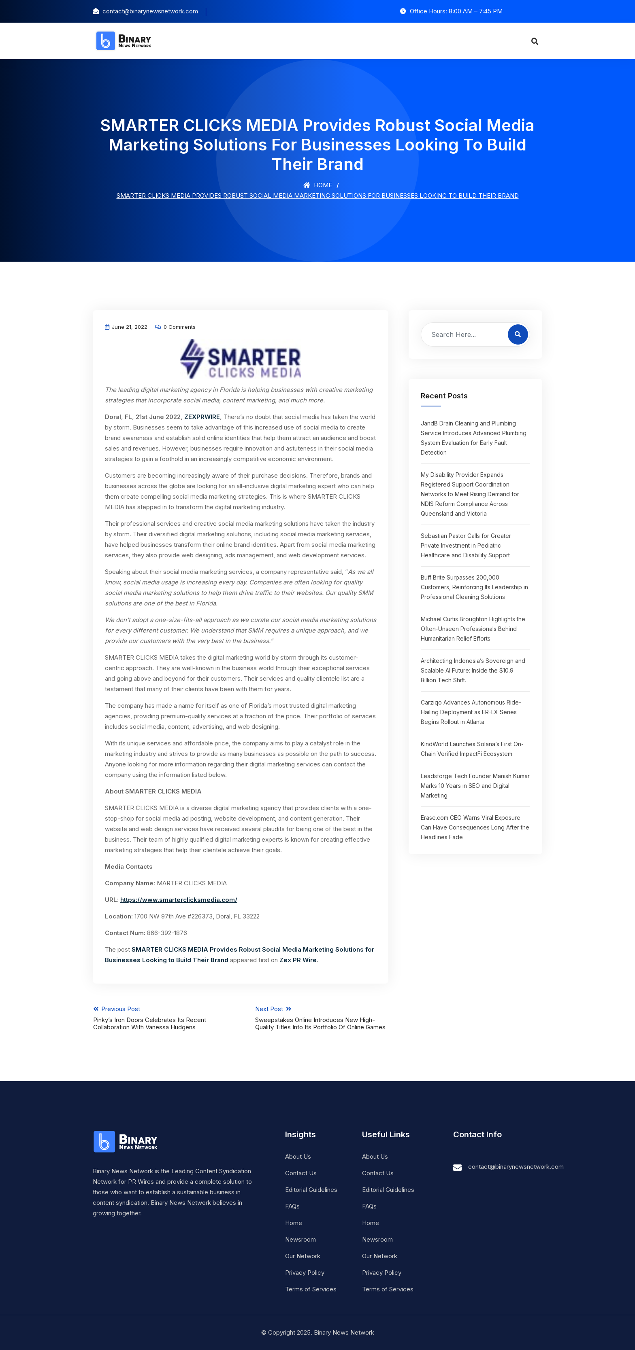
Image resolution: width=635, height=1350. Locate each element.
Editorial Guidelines (311, 1189)
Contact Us (301, 1173)
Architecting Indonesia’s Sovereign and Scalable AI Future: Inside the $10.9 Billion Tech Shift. (473, 670)
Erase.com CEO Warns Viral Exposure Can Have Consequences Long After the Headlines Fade (475, 827)
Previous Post (159, 1018)
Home (317, 185)
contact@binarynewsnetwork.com (516, 1166)
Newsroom (300, 1239)
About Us (298, 1156)
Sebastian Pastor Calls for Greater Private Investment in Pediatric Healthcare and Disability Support (466, 545)
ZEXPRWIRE (202, 417)
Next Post (322, 1018)
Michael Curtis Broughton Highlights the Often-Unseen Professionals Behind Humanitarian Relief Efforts (473, 629)
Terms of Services (311, 1289)
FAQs (292, 1206)
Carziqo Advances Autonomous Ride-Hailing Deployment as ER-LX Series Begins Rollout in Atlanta (471, 712)
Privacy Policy (304, 1272)
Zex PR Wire (298, 960)
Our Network (302, 1256)
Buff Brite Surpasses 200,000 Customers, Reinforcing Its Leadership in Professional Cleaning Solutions (474, 587)
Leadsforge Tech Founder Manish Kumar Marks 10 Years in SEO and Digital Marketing (475, 785)
